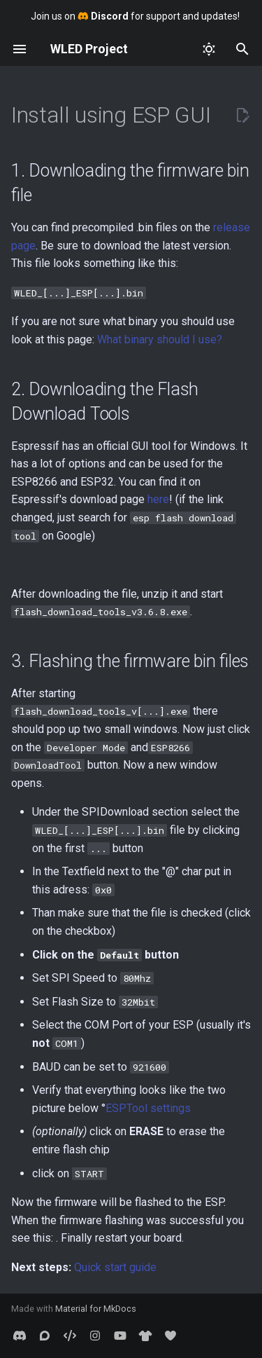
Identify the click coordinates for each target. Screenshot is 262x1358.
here (158, 499)
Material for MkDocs (95, 1308)
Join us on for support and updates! (135, 16)
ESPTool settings (148, 1108)
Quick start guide (115, 1267)
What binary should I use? (159, 339)
